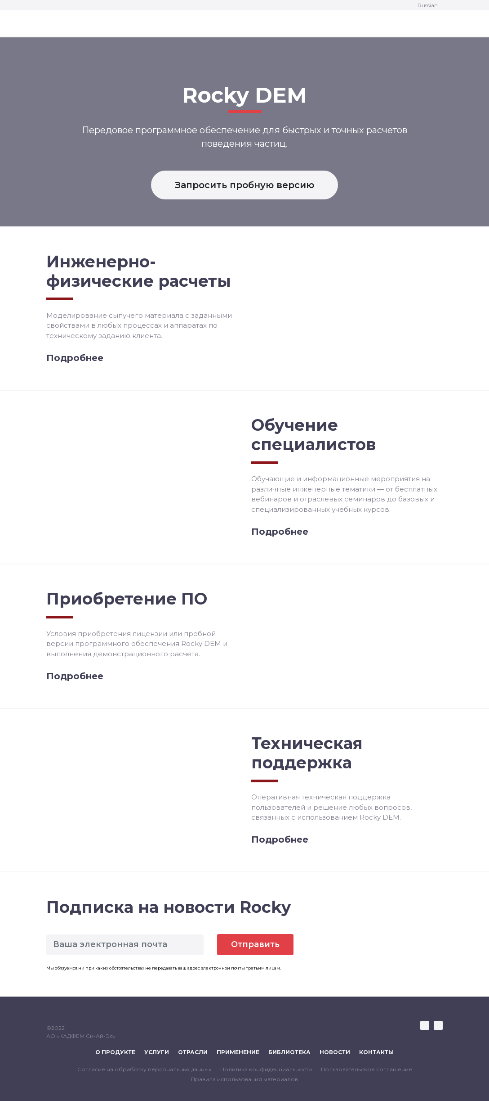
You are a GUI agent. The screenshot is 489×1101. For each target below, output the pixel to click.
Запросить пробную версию (244, 185)
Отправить (255, 944)
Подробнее (74, 357)
